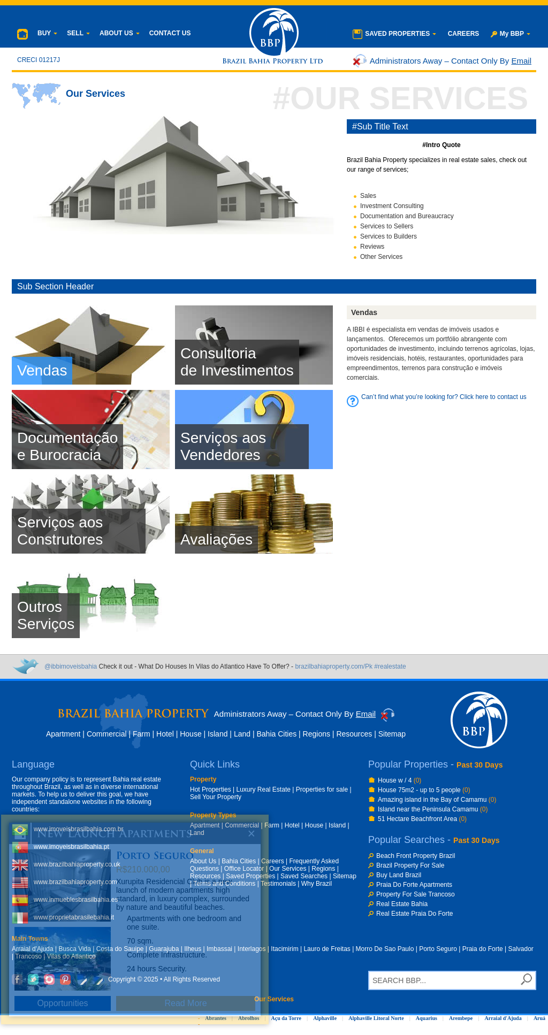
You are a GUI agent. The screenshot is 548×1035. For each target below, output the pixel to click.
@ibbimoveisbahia (70, 666)
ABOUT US (120, 33)
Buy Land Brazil (398, 875)
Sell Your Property (215, 797)
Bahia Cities (276, 734)
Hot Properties (210, 789)
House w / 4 (399, 780)
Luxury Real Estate (264, 789)
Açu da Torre (286, 1018)
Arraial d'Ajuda (503, 1018)
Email (521, 60)
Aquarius (426, 1018)
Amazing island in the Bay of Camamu (437, 799)
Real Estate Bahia (402, 904)
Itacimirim (284, 949)
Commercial (107, 734)
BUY (47, 33)
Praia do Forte (482, 949)
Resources (354, 734)
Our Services (287, 868)
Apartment (63, 734)
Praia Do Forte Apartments (414, 884)
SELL (78, 33)
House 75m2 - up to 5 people (424, 790)
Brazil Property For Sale (410, 865)
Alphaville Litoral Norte (376, 1018)
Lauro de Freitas (326, 949)
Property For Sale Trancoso (415, 894)
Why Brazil (316, 883)
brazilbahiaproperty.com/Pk (333, 666)
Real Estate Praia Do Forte (414, 913)
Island (217, 734)
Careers (272, 861)
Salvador (521, 949)
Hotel (165, 734)
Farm (141, 734)
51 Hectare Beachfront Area (422, 819)
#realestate (390, 666)
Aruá (539, 1018)
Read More (185, 1003)
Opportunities (62, 1003)
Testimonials (278, 883)
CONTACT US (170, 33)
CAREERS (464, 33)
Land (242, 734)
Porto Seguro (438, 949)
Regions (316, 734)
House (190, 734)
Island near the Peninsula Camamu (433, 809)
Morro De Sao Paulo (385, 949)
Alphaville (325, 1018)
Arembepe (461, 1018)
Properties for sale (322, 789)
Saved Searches (304, 876)
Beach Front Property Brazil (415, 856)
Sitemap (392, 734)
